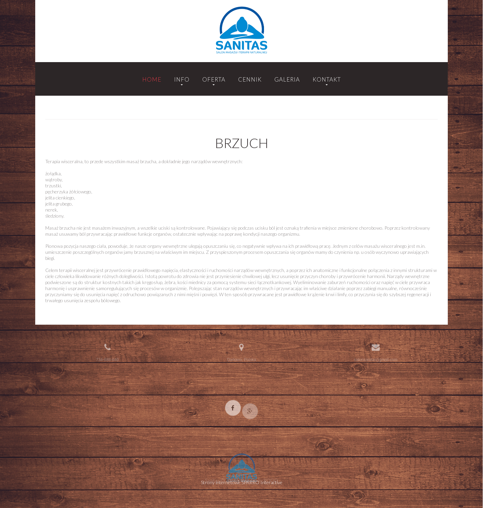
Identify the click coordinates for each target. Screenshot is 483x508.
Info (182, 79)
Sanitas (212, 481)
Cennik (250, 79)
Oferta (213, 79)
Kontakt (327, 79)
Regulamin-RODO (259, 481)
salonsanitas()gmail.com (375, 358)
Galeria (287, 79)
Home (151, 79)
